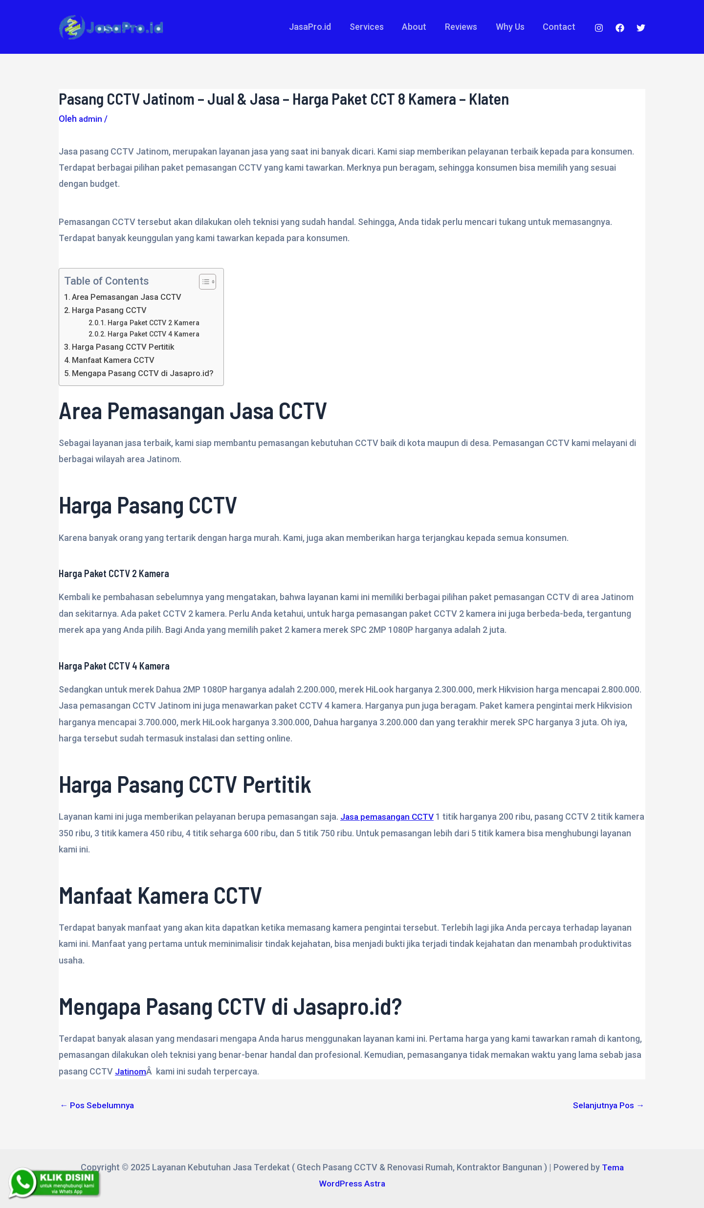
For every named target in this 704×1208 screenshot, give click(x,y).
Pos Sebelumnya (98, 1105)
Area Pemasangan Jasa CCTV (128, 297)
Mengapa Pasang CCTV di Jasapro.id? (144, 373)
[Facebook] (620, 27)
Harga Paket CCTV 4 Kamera (155, 334)
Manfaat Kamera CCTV (115, 360)
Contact (559, 27)
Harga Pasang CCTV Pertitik (125, 347)
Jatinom (131, 1071)
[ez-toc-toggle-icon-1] (205, 281)
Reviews (463, 27)
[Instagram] (598, 27)
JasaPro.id (314, 27)
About (417, 27)
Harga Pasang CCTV (110, 310)
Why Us (511, 27)
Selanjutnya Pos (607, 1105)
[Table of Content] (210, 282)
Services (370, 27)
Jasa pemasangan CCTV (389, 816)
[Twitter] (641, 27)
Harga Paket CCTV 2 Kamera (155, 322)
